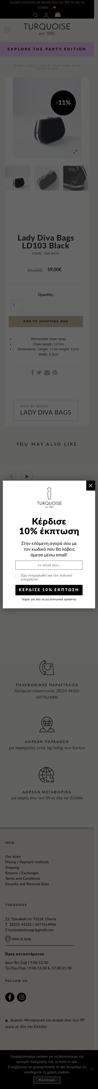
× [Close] (90, 485)
